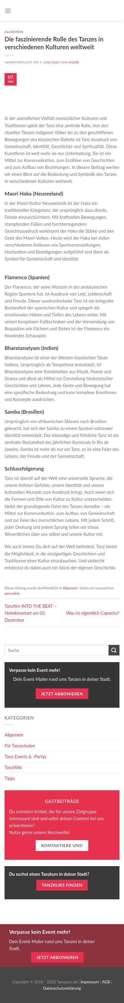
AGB (106, 981)
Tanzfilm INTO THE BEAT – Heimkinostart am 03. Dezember (30, 613)
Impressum (89, 981)
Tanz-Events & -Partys (25, 756)
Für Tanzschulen (20, 745)
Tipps (10, 778)
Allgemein (14, 32)
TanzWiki (13, 767)
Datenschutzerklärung (62, 988)
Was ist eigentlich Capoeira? (92, 613)
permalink (12, 593)
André (73, 62)
